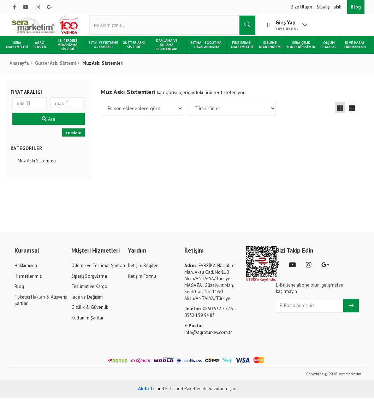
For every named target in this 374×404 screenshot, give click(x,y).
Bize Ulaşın (302, 7)
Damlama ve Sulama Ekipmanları (167, 51)
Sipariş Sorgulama (89, 282)
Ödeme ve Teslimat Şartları (98, 272)
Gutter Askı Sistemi (135, 51)
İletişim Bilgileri (143, 272)
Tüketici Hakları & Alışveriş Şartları (40, 306)
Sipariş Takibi (330, 7)
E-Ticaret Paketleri (183, 395)
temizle (75, 139)
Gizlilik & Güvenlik (89, 314)
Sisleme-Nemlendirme (267, 51)
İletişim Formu (142, 282)
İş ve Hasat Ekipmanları (350, 51)
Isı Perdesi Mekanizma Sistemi (72, 51)
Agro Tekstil (45, 51)
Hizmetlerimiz (28, 282)
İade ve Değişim (87, 303)
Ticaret (151, 395)
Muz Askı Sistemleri (40, 168)
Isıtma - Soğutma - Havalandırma (205, 51)
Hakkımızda (25, 272)
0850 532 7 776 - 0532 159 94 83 (209, 318)
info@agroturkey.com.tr (208, 335)
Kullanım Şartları (88, 324)
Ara (51, 125)
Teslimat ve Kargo (89, 293)
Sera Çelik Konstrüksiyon (297, 51)
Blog (356, 7)
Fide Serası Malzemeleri (239, 51)
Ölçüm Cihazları (324, 51)
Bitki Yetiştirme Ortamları (106, 51)
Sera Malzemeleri (23, 51)
